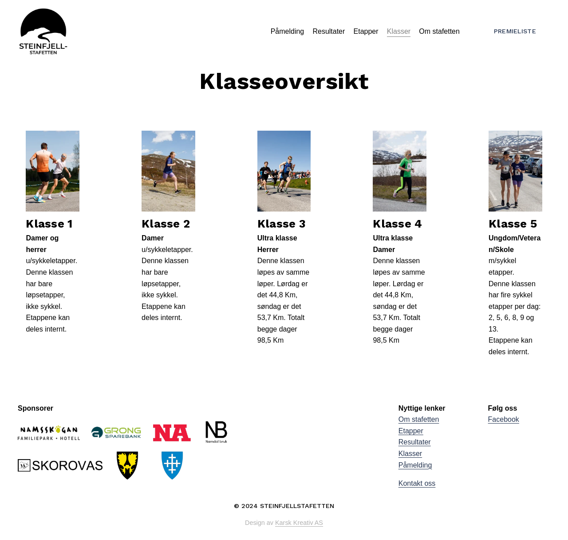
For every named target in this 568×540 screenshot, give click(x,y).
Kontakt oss (417, 483)
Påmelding (287, 31)
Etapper (366, 31)
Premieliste (515, 31)
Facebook (503, 419)
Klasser (398, 31)
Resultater (328, 31)
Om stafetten (439, 31)
